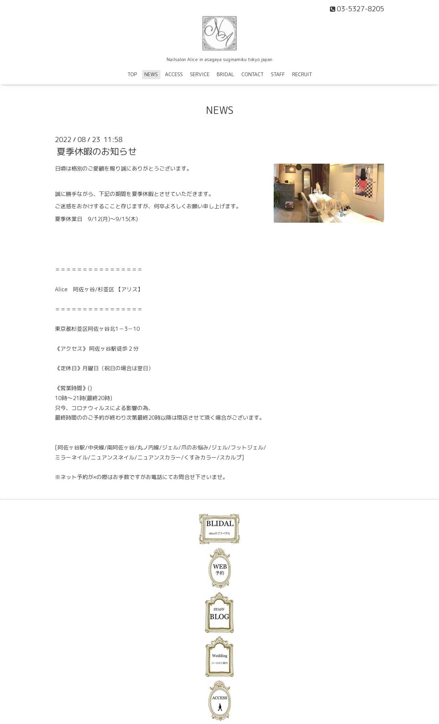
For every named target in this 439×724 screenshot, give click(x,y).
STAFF (278, 74)
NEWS (151, 74)
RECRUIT (302, 74)
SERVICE (200, 74)
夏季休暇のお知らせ (97, 151)
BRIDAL (225, 74)
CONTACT (252, 74)
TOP (132, 74)
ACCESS (174, 74)
